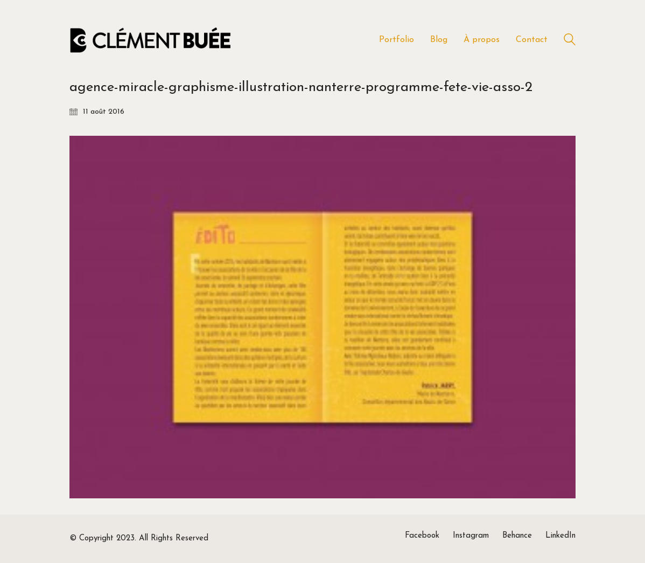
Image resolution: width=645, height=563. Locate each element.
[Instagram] (471, 536)
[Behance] (517, 536)
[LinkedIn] (560, 536)
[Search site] (570, 41)
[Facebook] (422, 536)
